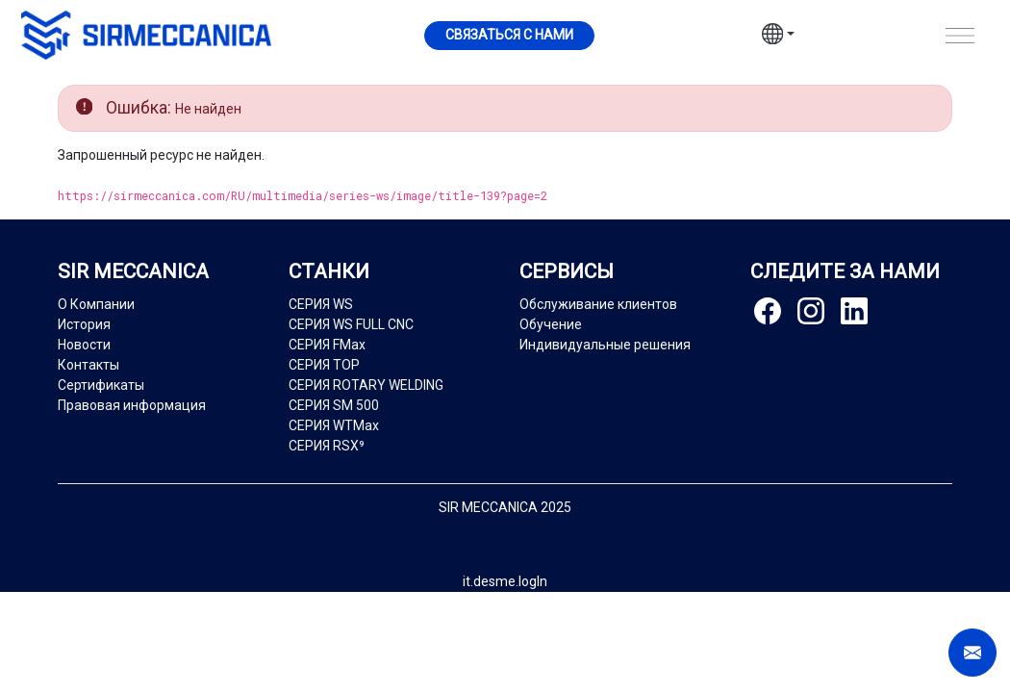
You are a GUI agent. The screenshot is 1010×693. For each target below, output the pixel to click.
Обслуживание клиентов (598, 304)
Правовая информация (132, 405)
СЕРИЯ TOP (324, 364)
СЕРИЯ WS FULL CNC (351, 324)
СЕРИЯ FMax (327, 344)
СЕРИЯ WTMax (334, 425)
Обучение (550, 324)
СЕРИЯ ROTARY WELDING (366, 385)
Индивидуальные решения (605, 344)
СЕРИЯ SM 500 (334, 405)
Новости (84, 344)
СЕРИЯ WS (321, 304)
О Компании (96, 304)
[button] (778, 36)
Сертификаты (101, 385)
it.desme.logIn (505, 581)
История (84, 324)
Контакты (88, 364)
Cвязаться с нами (509, 34)
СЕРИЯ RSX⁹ (327, 445)
